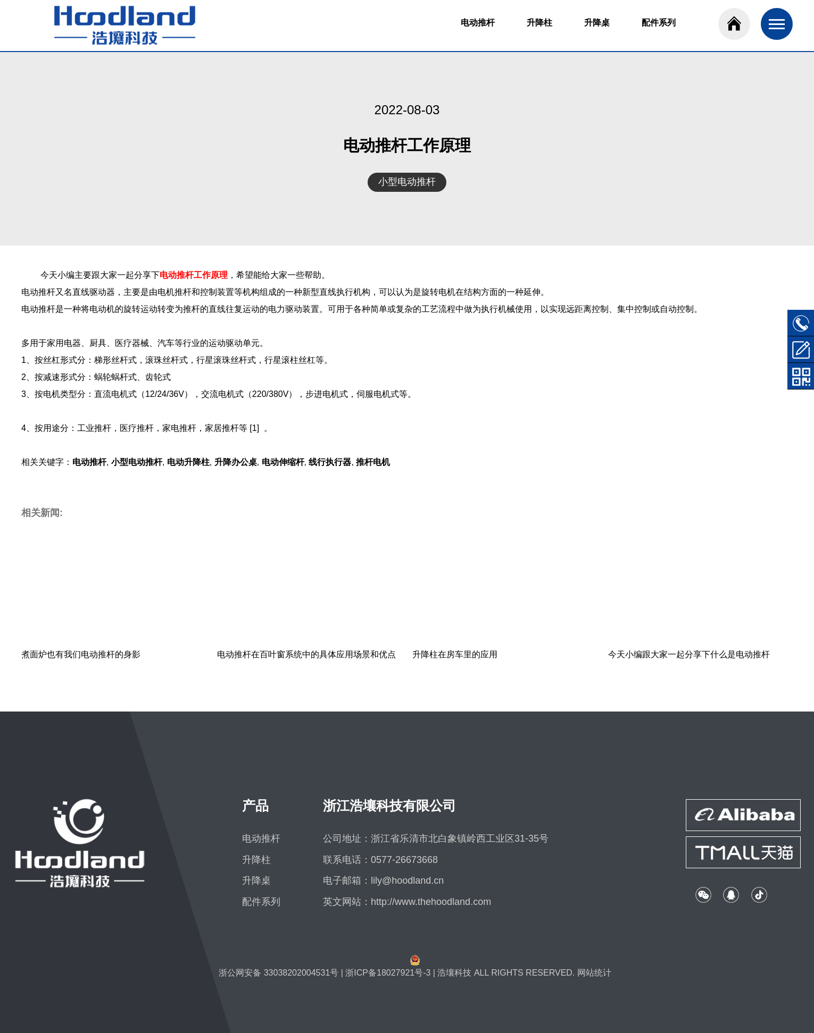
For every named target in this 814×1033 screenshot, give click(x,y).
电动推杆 (478, 22)
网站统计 (594, 972)
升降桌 (597, 22)
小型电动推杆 (407, 181)
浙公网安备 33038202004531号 (278, 972)
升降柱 (539, 22)
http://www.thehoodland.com (431, 901)
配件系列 (659, 22)
